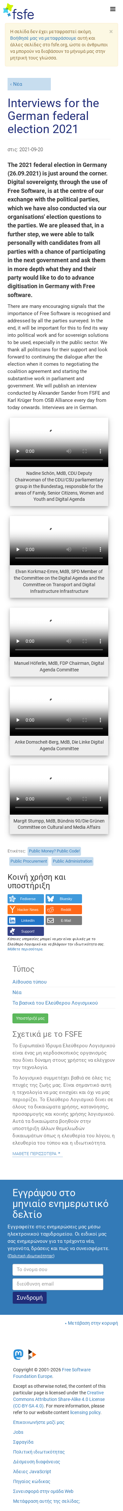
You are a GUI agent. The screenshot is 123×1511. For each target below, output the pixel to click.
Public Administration (72, 861)
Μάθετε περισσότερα (34, 1153)
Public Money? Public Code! (54, 850)
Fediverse (27, 899)
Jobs (18, 1432)
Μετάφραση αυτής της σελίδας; (46, 1501)
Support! (28, 931)
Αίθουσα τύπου (29, 982)
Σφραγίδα (23, 1442)
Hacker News (27, 910)
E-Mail (66, 920)
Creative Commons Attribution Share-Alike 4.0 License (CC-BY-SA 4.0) (59, 1399)
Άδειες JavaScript (32, 1471)
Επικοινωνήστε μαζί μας (39, 1422)
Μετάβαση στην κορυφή (93, 1323)
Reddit (66, 910)
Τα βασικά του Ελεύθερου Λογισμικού (55, 1003)
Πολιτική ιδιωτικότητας (39, 1451)
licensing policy (85, 1412)
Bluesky (66, 899)
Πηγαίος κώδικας (32, 1481)
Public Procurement (28, 861)
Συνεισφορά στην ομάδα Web (43, 1491)
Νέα (17, 84)
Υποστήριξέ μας (30, 1018)
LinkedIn (28, 920)
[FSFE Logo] (18, 11)
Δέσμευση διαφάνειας (36, 1461)
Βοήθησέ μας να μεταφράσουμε (43, 38)
